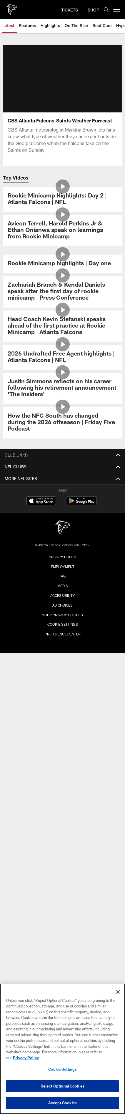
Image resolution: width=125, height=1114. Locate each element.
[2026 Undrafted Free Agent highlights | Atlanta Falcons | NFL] (62, 357)
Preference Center (63, 634)
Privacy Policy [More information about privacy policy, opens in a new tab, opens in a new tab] (26, 1057)
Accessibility (62, 595)
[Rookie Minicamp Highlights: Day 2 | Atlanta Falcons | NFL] (62, 199)
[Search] (106, 10)
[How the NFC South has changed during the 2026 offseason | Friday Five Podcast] (62, 423)
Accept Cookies (62, 1102)
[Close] (117, 991)
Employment (62, 567)
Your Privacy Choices (62, 615)
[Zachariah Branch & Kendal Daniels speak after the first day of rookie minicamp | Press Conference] (62, 292)
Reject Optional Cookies (62, 1086)
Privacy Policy (62, 557)
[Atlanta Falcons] (62, 528)
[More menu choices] (116, 9)
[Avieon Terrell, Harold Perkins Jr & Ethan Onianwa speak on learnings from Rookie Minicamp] (62, 230)
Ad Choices (62, 605)
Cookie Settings (62, 624)
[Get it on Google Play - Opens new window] (81, 504)
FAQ (62, 576)
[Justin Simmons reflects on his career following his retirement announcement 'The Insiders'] (62, 388)
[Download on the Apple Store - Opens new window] (41, 502)
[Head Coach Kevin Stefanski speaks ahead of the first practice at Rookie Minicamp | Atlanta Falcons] (62, 326)
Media (62, 586)
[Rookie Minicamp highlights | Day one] (62, 264)
